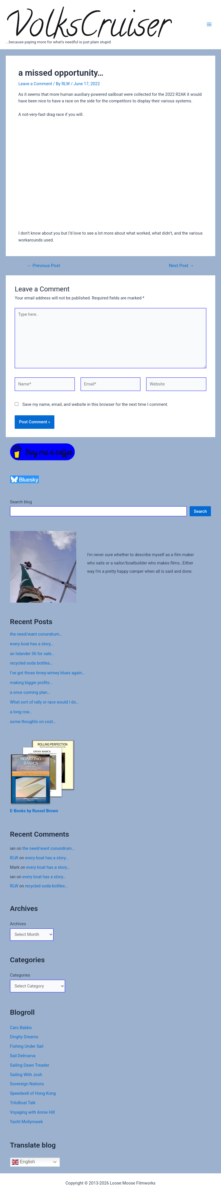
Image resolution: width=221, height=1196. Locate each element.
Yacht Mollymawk (26, 1121)
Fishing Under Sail (26, 1046)
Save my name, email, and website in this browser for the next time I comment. (95, 404)
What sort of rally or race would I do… (44, 702)
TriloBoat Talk (23, 1102)
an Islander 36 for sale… (32, 653)
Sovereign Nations (27, 1083)
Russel (39, 810)
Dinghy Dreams (24, 1036)
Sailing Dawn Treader (29, 1065)
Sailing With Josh (26, 1074)
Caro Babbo (21, 1027)
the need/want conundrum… (36, 634)
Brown (52, 810)
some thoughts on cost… (33, 721)
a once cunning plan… (30, 692)
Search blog (21, 501)
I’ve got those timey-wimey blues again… (47, 672)
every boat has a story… (32, 643)
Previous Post (43, 266)
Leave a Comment (35, 83)
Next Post (181, 266)
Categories (20, 975)
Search (200, 511)
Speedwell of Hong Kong (33, 1093)
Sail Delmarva (23, 1055)
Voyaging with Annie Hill (32, 1112)
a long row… (21, 711)
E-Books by (21, 810)
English (23, 1162)
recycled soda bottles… (31, 663)
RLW (14, 857)
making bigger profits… (31, 682)
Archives (18, 923)
